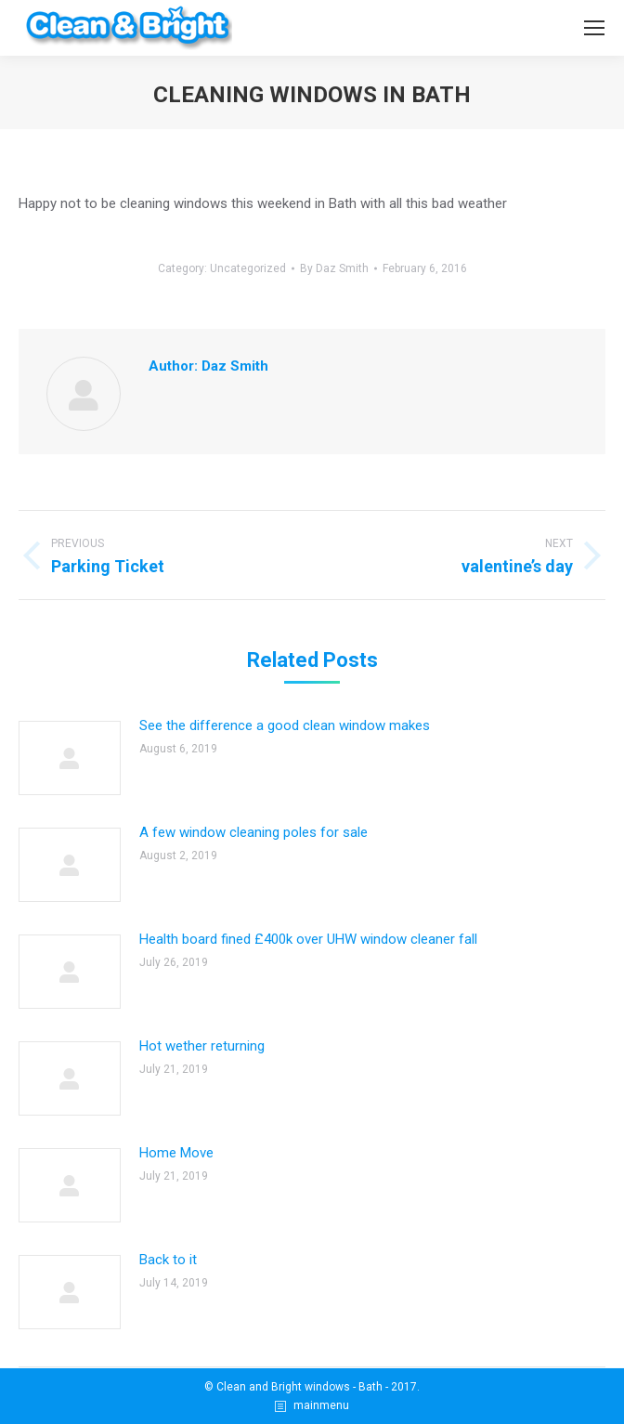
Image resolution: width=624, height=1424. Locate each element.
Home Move (176, 1152)
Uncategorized (248, 268)
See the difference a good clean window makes (284, 725)
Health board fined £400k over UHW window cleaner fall (308, 939)
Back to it (168, 1259)
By (334, 268)
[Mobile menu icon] (594, 28)
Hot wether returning (202, 1046)
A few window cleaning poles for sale (253, 832)
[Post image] (70, 758)
